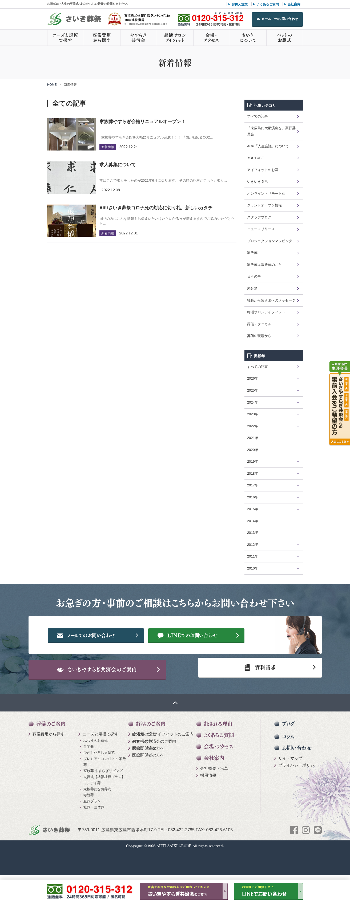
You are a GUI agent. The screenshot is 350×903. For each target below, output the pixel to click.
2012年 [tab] (252, 545)
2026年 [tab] (252, 378)
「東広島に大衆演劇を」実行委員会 (271, 131)
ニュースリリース (261, 229)
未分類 (252, 288)
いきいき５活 (257, 182)
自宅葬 (88, 774)
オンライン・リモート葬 (266, 194)
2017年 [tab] (252, 485)
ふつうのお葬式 (95, 768)
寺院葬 (88, 823)
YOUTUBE (255, 158)
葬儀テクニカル (259, 324)
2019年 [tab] (252, 461)
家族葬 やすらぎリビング (103, 799)
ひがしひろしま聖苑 (99, 781)
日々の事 (254, 276)
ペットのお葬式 (284, 37)
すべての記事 (257, 116)
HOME (52, 85)
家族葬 (252, 253)
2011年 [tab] (252, 556)
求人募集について (117, 164)
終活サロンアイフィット (175, 37)
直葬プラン (92, 829)
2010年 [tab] (252, 568)
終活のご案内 (151, 751)
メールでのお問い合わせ (279, 19)
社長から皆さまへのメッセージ (271, 300)
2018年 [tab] (252, 473)
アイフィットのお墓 (262, 170)
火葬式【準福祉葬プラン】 (104, 805)
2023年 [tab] (252, 414)
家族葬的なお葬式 (97, 817)
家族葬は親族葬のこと (264, 265)
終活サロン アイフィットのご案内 (162, 762)
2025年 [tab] (252, 390)
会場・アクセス (211, 37)
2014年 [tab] (252, 521)
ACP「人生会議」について (268, 146)
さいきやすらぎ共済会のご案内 (109, 691)
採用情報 (208, 803)
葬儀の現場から (259, 336)
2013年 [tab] (252, 533)
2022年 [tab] (252, 426)
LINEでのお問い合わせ (208, 652)
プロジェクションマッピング (269, 241)
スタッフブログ (259, 217)
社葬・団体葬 (93, 835)
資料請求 (257, 691)
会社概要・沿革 (214, 796)
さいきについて (247, 37)
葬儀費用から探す (101, 37)
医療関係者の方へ (148, 776)
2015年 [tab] (252, 509)
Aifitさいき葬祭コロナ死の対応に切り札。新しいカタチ (155, 207)
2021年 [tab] (252, 438)
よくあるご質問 (267, 4)
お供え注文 (240, 4)
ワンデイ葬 (92, 811)
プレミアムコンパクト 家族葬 (104, 789)
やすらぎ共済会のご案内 (154, 769)
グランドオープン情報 (264, 205)
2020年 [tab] (252, 450)
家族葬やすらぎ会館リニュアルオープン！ (142, 121)
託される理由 (218, 751)
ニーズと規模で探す (65, 37)
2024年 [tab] (252, 402)
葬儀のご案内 (51, 751)
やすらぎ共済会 (138, 37)
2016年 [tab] (252, 497)
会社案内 (294, 4)
